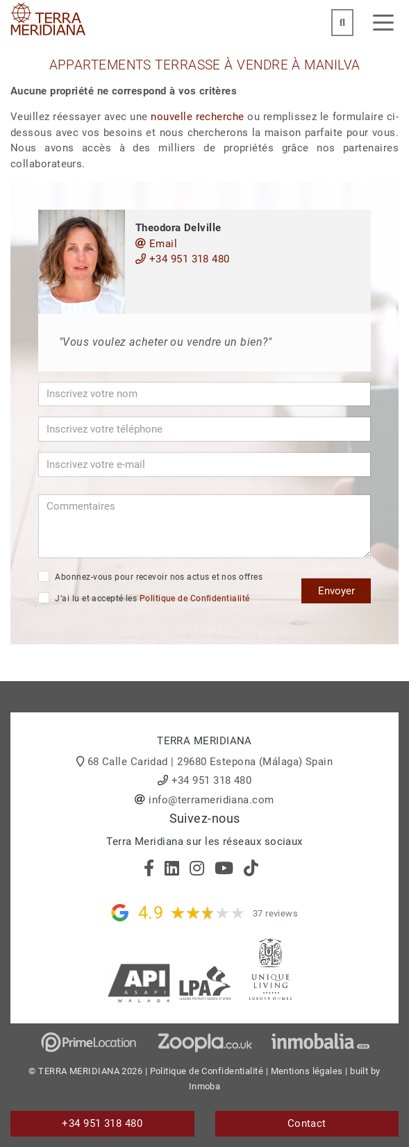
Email (156, 243)
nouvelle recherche (197, 116)
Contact (306, 1123)
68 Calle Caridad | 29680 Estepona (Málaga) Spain (210, 761)
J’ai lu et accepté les (143, 597)
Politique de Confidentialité (195, 598)
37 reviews (276, 913)
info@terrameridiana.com (211, 800)
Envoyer (336, 591)
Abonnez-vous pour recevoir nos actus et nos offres (150, 576)
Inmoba (205, 1086)
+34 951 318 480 (182, 259)
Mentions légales (307, 1071)
